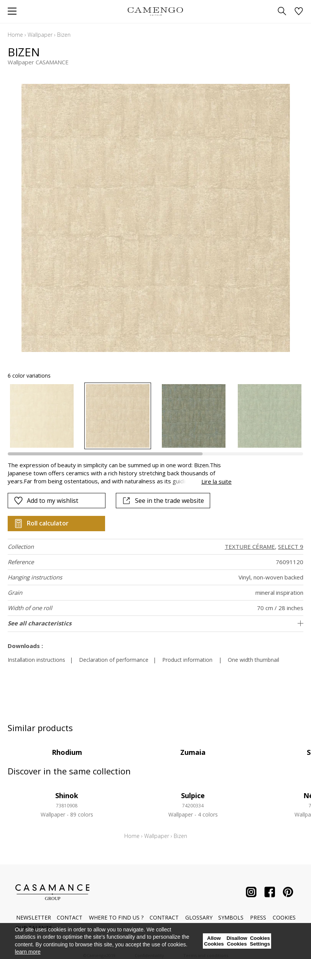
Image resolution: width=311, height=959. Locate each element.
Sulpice (193, 795)
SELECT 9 (290, 546)
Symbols (231, 917)
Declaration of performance (113, 659)
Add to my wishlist (46, 500)
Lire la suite (216, 481)
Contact (69, 917)
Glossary (198, 917)
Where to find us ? (116, 917)
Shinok (66, 795)
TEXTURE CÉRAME (250, 546)
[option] (42, 416)
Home (15, 34)
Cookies (284, 917)
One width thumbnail (253, 659)
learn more (28, 952)
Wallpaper (40, 34)
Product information (187, 659)
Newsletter (33, 917)
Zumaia (193, 752)
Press (258, 917)
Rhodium (67, 752)
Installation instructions (36, 659)
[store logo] (155, 11)
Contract (164, 917)
